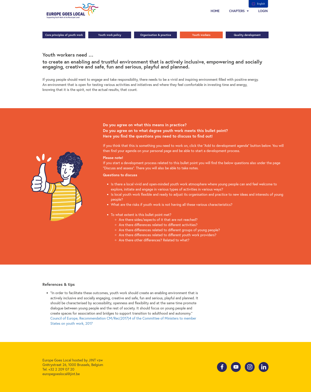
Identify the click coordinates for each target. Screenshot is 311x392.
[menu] (258, 4)
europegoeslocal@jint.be (61, 374)
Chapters (239, 10)
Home (215, 11)
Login (263, 11)
